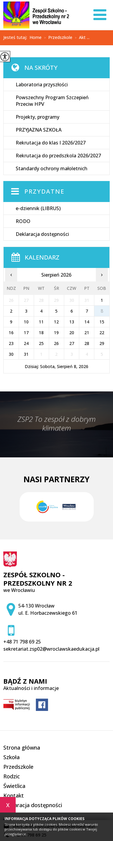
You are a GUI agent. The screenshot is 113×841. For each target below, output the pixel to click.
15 (101, 322)
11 (41, 322)
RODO (23, 221)
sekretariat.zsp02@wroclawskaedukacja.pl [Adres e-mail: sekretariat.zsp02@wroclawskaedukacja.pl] (51, 649)
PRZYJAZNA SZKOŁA (38, 129)
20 (71, 332)
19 (56, 332)
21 (86, 332)
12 (56, 322)
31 (26, 354)
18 (41, 332)
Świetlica (14, 785)
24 (26, 343)
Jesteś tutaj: (16, 37)
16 (11, 332)
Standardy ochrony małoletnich (51, 168)
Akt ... (80, 37)
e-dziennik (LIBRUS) (38, 208)
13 (71, 322)
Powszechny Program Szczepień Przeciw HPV (52, 100)
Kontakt (13, 795)
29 (101, 343)
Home (36, 37)
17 (26, 332)
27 (71, 343)
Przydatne (44, 191)
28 (86, 343)
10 (26, 322)
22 (101, 332)
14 (86, 322)
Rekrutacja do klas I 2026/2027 (51, 142)
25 (41, 343)
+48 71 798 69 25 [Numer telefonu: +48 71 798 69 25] (22, 641)
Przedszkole (57, 37)
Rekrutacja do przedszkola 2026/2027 (58, 155)
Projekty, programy (37, 117)
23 (11, 343)
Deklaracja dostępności (42, 234)
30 (11, 354)
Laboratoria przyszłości (42, 84)
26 (56, 343)
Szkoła (11, 757)
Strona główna (21, 747)
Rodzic (11, 776)
